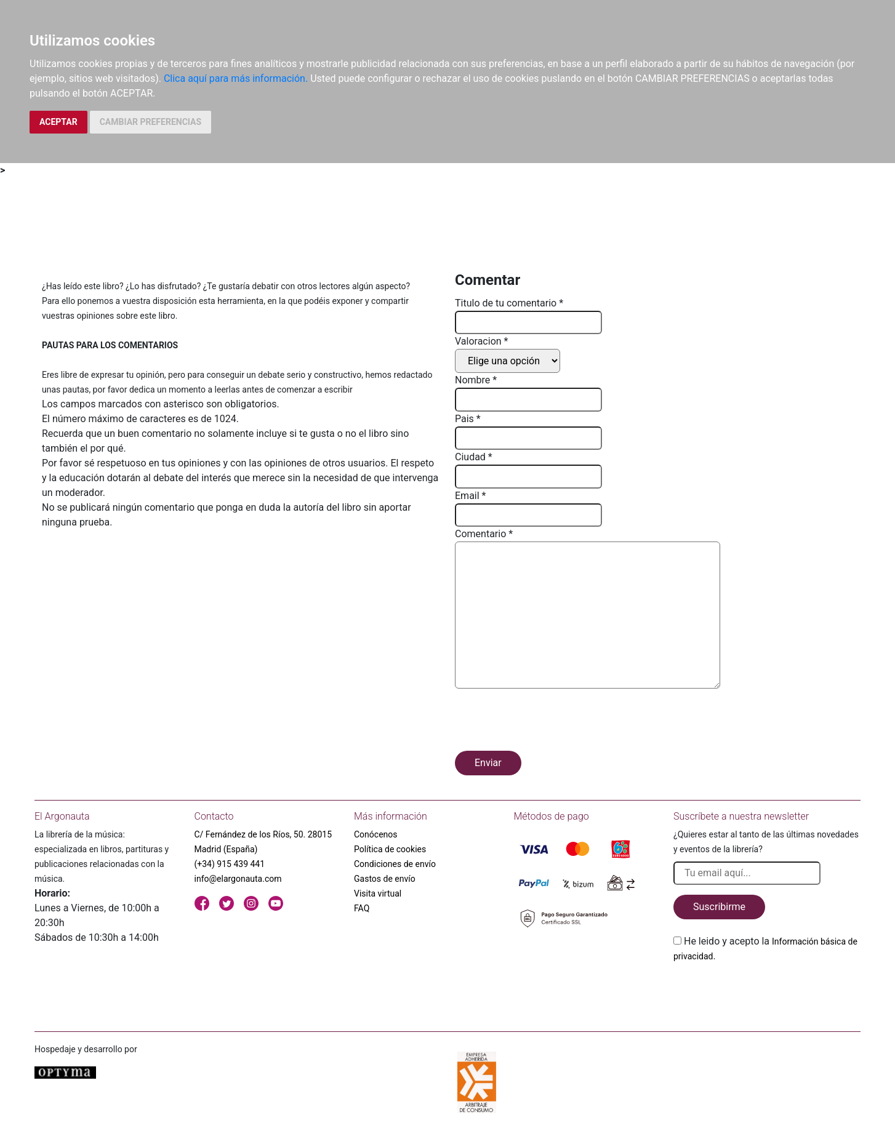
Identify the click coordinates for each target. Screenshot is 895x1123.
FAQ (361, 908)
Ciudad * (473, 457)
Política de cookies (390, 849)
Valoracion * (481, 341)
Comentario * (484, 534)
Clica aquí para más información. (236, 78)
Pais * (468, 419)
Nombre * (476, 380)
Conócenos (376, 834)
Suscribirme (719, 907)
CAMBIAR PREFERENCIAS (150, 122)
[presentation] (548, 722)
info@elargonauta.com (238, 879)
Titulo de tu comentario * (509, 303)
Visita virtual (377, 893)
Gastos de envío (384, 879)
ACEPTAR (58, 122)
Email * (470, 496)
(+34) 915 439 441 (230, 864)
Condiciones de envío (395, 864)
